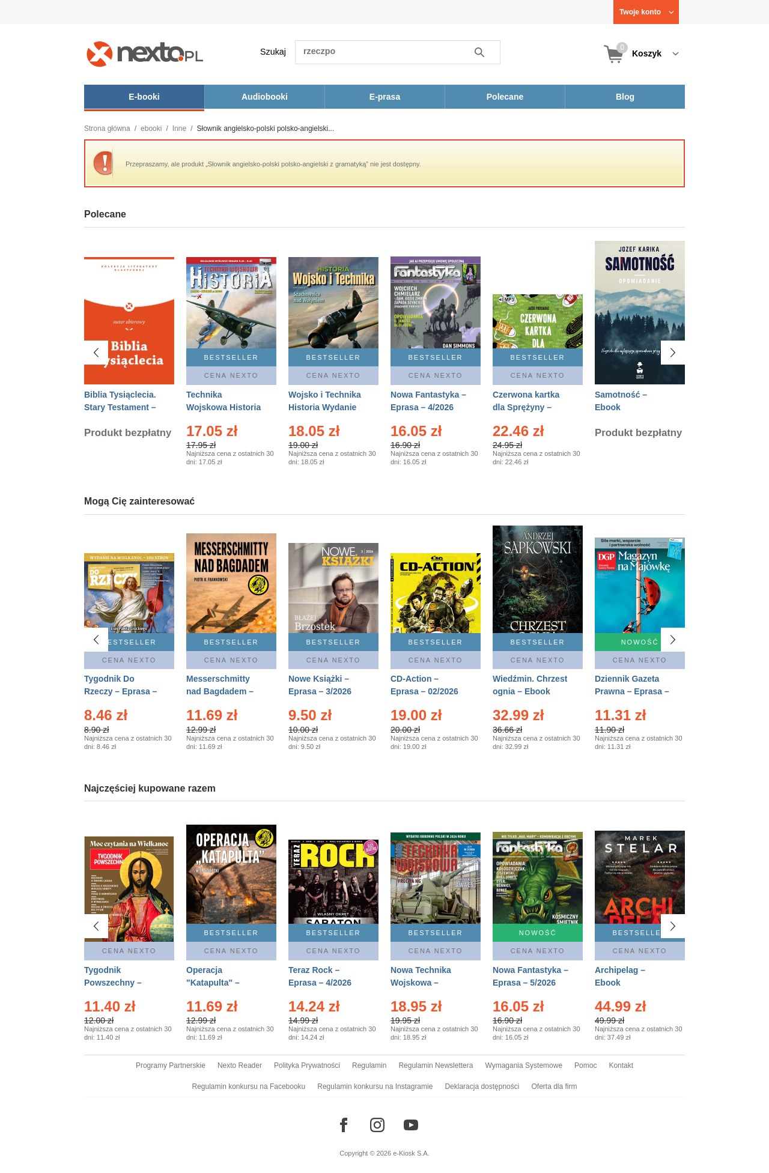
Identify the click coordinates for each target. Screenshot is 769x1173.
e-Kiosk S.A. (411, 1153)
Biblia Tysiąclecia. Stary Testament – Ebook (120, 407)
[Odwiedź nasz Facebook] (343, 1125)
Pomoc (585, 1065)
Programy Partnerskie (170, 1065)
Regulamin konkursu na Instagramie (375, 1086)
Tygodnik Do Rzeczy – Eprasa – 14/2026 (120, 691)
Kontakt (621, 1065)
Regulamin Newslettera (435, 1065)
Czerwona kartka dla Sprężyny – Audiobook (526, 407)
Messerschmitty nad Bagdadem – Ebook (220, 691)
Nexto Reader (239, 1065)
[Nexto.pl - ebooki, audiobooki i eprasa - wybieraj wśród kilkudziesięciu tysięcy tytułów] (145, 53)
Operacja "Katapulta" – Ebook (213, 982)
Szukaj (273, 51)
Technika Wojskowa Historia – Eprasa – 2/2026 (223, 407)
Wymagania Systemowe (523, 1065)
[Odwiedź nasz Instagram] (377, 1125)
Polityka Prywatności (307, 1065)
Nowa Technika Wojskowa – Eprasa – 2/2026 (422, 982)
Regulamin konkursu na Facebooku (249, 1086)
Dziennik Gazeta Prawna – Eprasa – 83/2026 (632, 691)
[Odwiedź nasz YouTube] (411, 1125)
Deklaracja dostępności (482, 1086)
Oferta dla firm (554, 1086)
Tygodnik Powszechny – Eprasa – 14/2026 (118, 982)
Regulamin (369, 1065)
